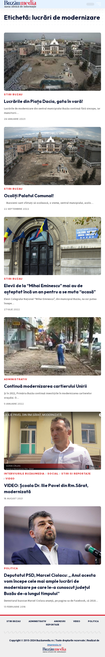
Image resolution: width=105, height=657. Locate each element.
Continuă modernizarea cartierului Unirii (45, 386)
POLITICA (11, 568)
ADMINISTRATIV (15, 379)
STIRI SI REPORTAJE (76, 473)
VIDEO (10, 478)
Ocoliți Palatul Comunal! (29, 195)
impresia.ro (54, 644)
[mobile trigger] (97, 4)
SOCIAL (52, 473)
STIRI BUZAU (13, 94)
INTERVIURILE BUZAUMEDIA (24, 473)
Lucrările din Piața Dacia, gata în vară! (43, 101)
